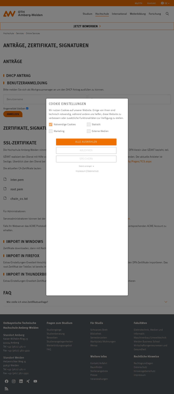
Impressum (81, 171)
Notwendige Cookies (62, 124)
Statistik (93, 124)
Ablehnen (86, 150)
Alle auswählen (86, 142)
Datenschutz (93, 171)
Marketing (56, 131)
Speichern (86, 159)
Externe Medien (97, 131)
